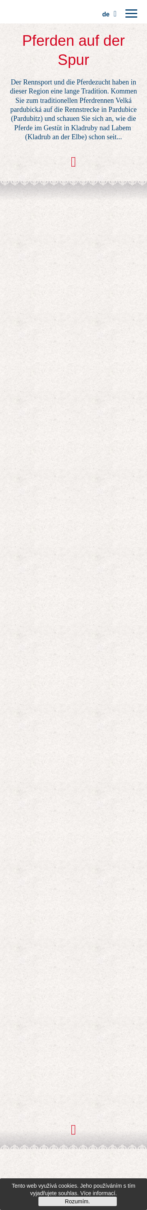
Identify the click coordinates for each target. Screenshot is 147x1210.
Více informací (97, 1193)
